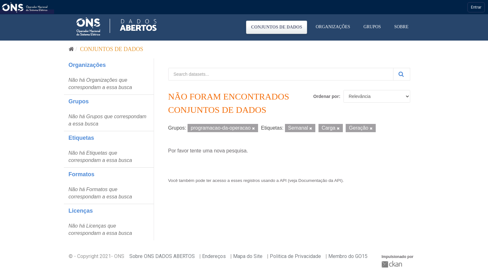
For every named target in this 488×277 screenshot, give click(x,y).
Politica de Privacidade (295, 256)
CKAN (392, 264)
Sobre (401, 26)
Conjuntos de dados (276, 27)
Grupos (372, 26)
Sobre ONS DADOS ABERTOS (162, 256)
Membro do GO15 (348, 256)
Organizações (333, 26)
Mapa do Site (248, 256)
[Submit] (401, 74)
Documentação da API (319, 180)
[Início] (71, 49)
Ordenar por (326, 96)
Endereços (214, 256)
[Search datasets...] (280, 74)
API (283, 180)
